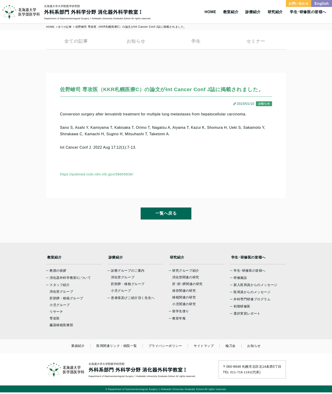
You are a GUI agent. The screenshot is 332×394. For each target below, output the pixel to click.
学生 (196, 41)
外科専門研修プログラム (252, 301)
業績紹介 (83, 347)
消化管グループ (61, 293)
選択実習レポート (247, 315)
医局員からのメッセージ (252, 293)
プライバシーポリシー (166, 347)
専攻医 (55, 320)
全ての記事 (66, 26)
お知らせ (136, 41)
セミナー (256, 41)
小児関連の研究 (184, 305)
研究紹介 (275, 12)
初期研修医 (242, 308)
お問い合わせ (298, 3)
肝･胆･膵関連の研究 (187, 285)
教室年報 (179, 320)
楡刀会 (227, 347)
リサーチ (56, 313)
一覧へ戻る (166, 215)
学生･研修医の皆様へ (308, 12)
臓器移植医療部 (61, 326)
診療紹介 (253, 12)
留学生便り (180, 313)
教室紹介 (230, 12)
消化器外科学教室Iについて (70, 279)
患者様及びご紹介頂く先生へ (133, 299)
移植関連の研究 (184, 299)
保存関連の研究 (184, 292)
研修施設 (240, 279)
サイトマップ (203, 347)
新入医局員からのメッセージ (255, 286)
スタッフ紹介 (60, 286)
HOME (210, 12)
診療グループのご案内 (128, 272)
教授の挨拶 (58, 272)
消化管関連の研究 (185, 279)
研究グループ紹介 (185, 272)
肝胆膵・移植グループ (66, 300)
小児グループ (60, 306)
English (321, 4)
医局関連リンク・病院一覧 (120, 347)
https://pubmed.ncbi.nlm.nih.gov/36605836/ (98, 176)
